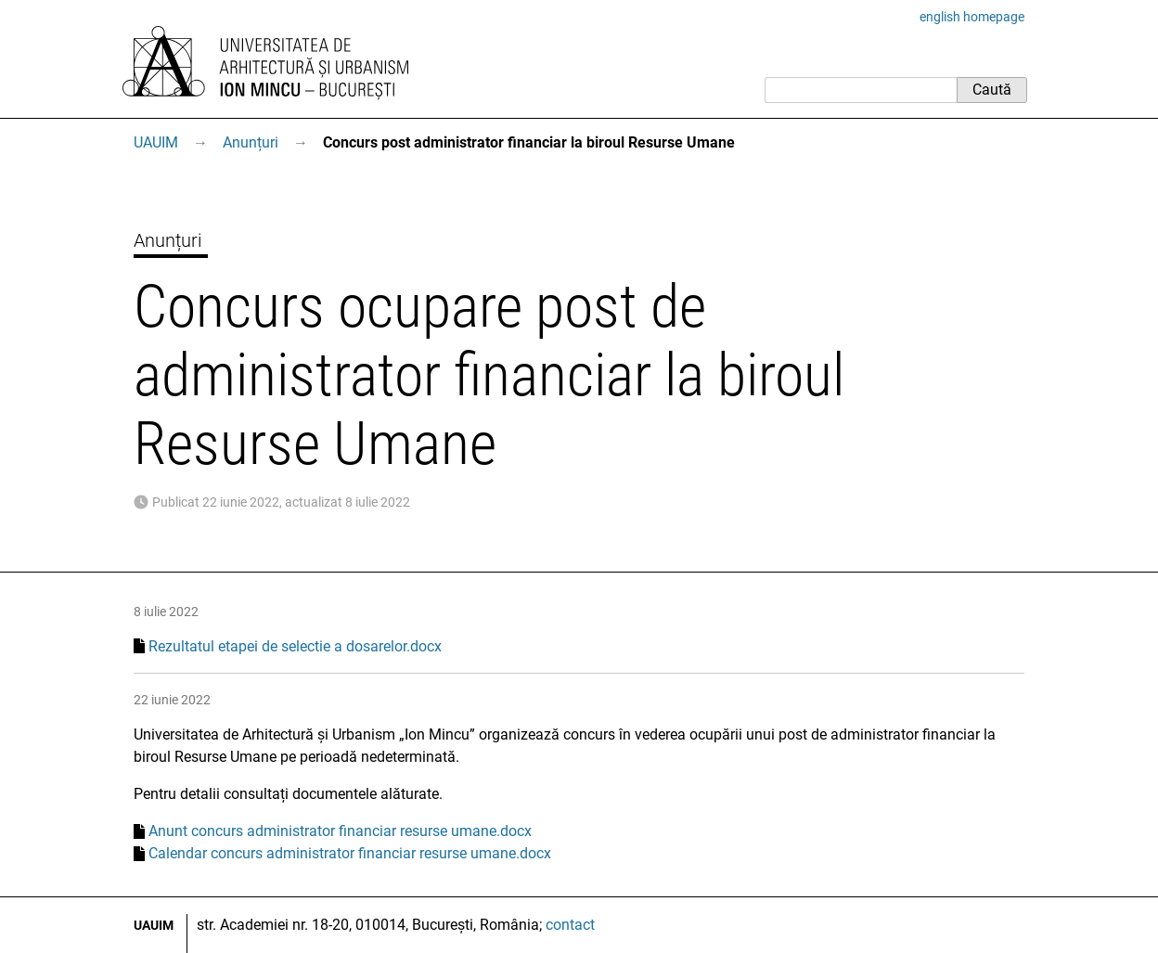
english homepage (972, 16)
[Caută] (861, 90)
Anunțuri (250, 142)
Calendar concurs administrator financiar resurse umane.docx (349, 853)
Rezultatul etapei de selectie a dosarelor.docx (295, 646)
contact (570, 925)
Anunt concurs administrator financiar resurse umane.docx (340, 831)
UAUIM (156, 142)
